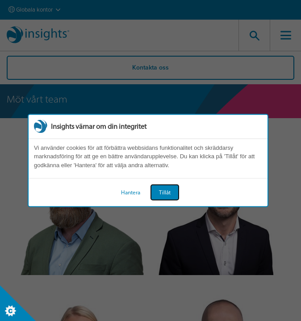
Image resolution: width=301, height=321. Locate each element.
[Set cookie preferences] (18, 303)
